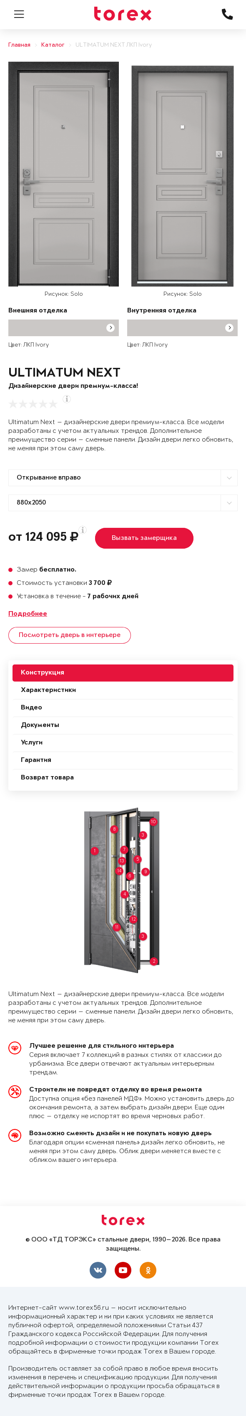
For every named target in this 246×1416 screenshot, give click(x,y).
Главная (19, 45)
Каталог (53, 45)
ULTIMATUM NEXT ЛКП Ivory (113, 45)
